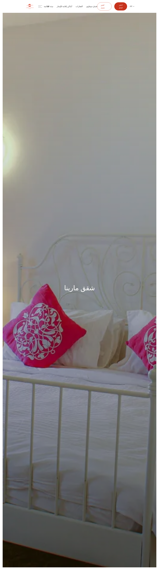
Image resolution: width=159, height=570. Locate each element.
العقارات (79, 6)
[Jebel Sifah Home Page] (30, 6)
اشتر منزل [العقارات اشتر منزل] (103, 6)
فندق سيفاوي (91, 6)
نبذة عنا (50, 6)
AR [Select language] (132, 6)
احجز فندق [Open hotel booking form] (121, 6)
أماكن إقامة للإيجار (64, 6)
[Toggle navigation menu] (43, 6)
